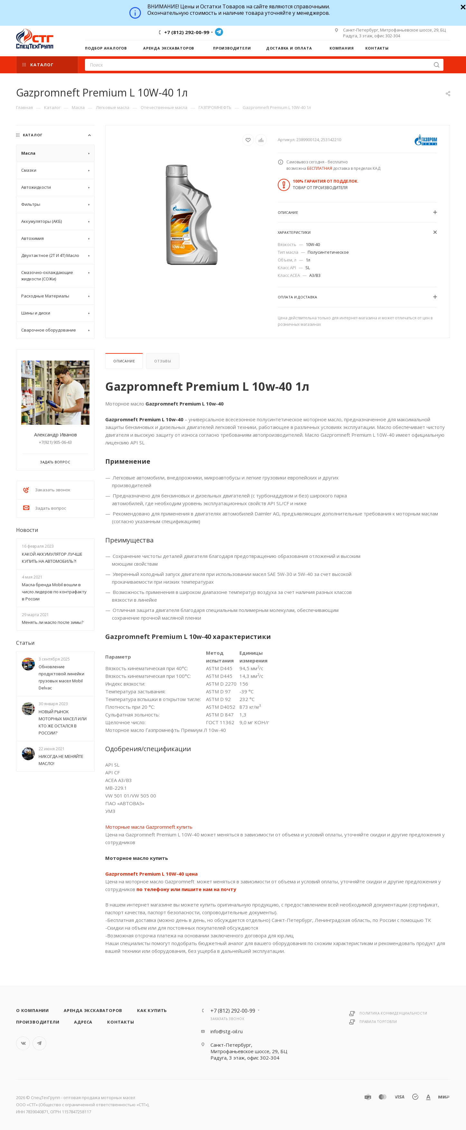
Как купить (152, 1010)
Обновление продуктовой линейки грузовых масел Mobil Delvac (61, 677)
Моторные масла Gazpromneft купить (148, 827)
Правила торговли (378, 1021)
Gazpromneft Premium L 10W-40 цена (151, 873)
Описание (124, 361)
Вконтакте (23, 1043)
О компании (32, 1010)
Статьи (25, 642)
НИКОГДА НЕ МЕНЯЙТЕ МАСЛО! (61, 759)
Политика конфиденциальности (393, 1013)
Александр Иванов (55, 434)
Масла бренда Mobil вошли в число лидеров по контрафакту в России (54, 592)
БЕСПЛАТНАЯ (319, 168)
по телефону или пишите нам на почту (186, 889)
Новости (27, 529)
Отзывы (162, 361)
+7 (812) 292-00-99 (186, 32)
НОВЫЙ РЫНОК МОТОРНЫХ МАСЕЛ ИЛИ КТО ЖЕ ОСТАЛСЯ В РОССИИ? (63, 722)
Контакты (120, 1022)
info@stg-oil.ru (226, 1031)
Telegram (219, 32)
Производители (37, 1022)
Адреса (83, 1022)
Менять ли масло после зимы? (52, 622)
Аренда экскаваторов (93, 1010)
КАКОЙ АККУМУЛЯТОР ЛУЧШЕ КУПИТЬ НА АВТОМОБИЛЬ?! (52, 557)
